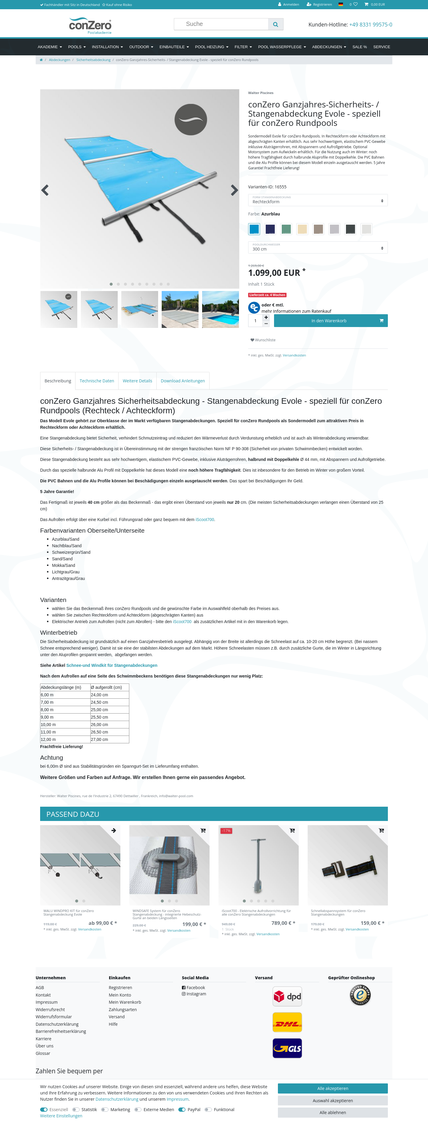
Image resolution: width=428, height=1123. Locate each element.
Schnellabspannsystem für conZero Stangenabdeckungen (338, 912)
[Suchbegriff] (225, 24)
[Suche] (275, 24)
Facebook (193, 987)
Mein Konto (120, 995)
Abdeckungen (327, 47)
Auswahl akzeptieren (333, 1100)
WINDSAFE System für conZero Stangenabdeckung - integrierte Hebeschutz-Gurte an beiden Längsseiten (167, 914)
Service (381, 47)
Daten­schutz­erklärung (117, 1099)
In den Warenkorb (347, 320)
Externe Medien (159, 1109)
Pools (74, 47)
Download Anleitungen (183, 381)
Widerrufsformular (54, 1016)
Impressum (47, 1002)
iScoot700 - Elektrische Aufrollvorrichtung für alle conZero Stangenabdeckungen (256, 912)
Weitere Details (137, 381)
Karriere (43, 1038)
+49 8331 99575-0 (370, 24)
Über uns (45, 1046)
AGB (40, 987)
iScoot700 (205, 519)
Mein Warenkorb (125, 1002)
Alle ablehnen (333, 1112)
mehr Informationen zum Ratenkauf (296, 311)
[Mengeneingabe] (255, 320)
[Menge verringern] (266, 324)
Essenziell (59, 1109)
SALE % (360, 47)
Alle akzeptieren (332, 1088)
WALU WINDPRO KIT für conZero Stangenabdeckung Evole (68, 912)
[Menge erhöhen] (266, 317)
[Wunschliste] (353, 4)
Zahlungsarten (123, 1009)
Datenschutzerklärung (57, 1024)
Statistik (89, 1109)
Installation (105, 47)
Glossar (43, 1053)
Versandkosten (294, 355)
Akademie (48, 47)
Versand (117, 1016)
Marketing (120, 1109)
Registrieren (120, 987)
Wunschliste (263, 339)
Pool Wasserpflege (280, 47)
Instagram (194, 994)
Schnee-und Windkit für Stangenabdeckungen (111, 665)
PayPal (194, 1109)
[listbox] (80, 865)
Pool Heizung (209, 47)
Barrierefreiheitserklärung (61, 1031)
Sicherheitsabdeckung (92, 59)
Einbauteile (172, 47)
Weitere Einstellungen (61, 1116)
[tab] (57, 381)
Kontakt (43, 995)
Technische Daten (97, 381)
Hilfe (113, 1024)
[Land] (340, 4)
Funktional (224, 1109)
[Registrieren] (319, 4)
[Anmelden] (288, 4)
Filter (241, 47)
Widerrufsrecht (50, 1009)
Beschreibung (58, 381)
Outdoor (139, 47)
